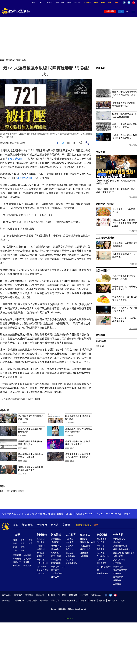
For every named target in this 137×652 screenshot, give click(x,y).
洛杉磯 (30, 513)
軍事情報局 (56, 559)
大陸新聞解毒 (57, 573)
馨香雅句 (69, 549)
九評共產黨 (118, 556)
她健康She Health (87, 542)
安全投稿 (62, 595)
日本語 (118, 513)
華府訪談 (40, 559)
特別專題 (100, 335)
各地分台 (48, 3)
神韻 (33, 3)
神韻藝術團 (19, 600)
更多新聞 (133, 231)
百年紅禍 (100, 346)
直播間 (66, 524)
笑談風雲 (69, 542)
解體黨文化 (101, 340)
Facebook (124, 2)
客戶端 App (96, 595)
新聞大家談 (56, 539)
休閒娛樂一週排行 (105, 204)
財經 (23, 547)
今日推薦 (100, 152)
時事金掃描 (56, 546)
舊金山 (60, 513)
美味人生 (100, 553)
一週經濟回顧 (42, 563)
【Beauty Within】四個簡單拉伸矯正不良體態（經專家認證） (124, 223)
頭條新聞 (100, 68)
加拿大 (22, 513)
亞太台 (69, 513)
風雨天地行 (118, 566)
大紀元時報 (32, 600)
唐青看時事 (56, 563)
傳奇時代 (117, 542)
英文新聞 (87, 3)
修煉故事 (117, 580)
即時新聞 (17, 559)
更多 (123, 600)
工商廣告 (117, 584)
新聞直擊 (40, 553)
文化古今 (69, 559)
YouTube (133, 2)
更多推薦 (133, 197)
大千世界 (100, 559)
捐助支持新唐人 (83, 525)
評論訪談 (56, 534)
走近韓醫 (84, 556)
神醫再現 (84, 553)
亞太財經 (40, 573)
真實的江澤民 (119, 559)
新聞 (17, 534)
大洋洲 (38, 513)
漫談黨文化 (118, 577)
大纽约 (14, 513)
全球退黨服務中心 (69, 600)
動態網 (93, 600)
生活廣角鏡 (101, 539)
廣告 (96, 3)
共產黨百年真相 (120, 546)
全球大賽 (27, 565)
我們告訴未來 (119, 539)
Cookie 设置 (68, 619)
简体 (62, 3)
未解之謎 (69, 539)
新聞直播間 (110, 11)
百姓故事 (117, 573)
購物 (116, 3)
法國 (53, 513)
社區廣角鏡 (41, 566)
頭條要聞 (17, 555)
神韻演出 (17, 565)
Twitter (129, 2)
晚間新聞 (40, 549)
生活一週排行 (103, 270)
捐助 (103, 3)
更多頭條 (133, 145)
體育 (30, 543)
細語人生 (55, 577)
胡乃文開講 (85, 546)
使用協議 (51, 595)
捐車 (109, 3)
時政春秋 (55, 549)
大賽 (40, 3)
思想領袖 (55, 553)
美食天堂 (100, 549)
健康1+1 (83, 539)
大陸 (15, 550)
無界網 (102, 600)
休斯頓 (46, 513)
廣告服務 (73, 595)
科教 (23, 550)
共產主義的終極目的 (122, 549)
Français (98, 513)
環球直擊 (40, 542)
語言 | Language (73, 3)
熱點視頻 (27, 555)
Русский (109, 513)
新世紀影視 (113, 600)
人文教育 (71, 534)
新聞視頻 (42, 534)
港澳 (18, 60)
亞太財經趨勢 (42, 570)
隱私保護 (40, 595)
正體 (57, 3)
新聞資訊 (10, 60)
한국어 (127, 513)
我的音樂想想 (102, 573)
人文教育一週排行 (105, 237)
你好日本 (100, 542)
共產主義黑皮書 (120, 570)
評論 (15, 547)
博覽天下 (17, 562)
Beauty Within (103, 556)
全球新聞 (40, 539)
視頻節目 (41, 524)
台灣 (23, 543)
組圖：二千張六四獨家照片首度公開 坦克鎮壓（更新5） (124, 94)
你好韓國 (100, 546)
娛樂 (30, 540)
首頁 (2, 60)
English (88, 513)
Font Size (80, 143)
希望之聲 (55, 600)
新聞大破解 (56, 556)
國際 (15, 540)
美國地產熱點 (71, 563)
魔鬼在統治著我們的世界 (123, 553)
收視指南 (29, 595)
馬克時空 (55, 570)
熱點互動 (55, 542)
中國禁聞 (40, 546)
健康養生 (85, 534)
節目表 (55, 524)
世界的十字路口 (58, 566)
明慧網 (83, 600)
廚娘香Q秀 (101, 563)
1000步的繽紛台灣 (104, 568)
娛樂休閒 (102, 534)
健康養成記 (85, 549)
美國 (15, 543)
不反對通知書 (14, 158)
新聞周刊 (40, 556)
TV (121, 11)
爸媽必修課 (70, 556)
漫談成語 (69, 553)
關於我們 (18, 595)
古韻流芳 (69, 546)
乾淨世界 (44, 600)
